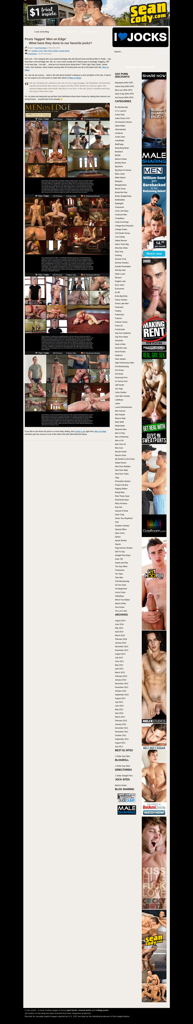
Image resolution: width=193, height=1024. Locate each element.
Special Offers (121, 529)
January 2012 (120, 724)
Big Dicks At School (123, 170)
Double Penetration (123, 266)
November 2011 (121, 732)
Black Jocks (120, 174)
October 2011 (120, 735)
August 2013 (120, 654)
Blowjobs (118, 181)
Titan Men (119, 578)
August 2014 (120, 621)
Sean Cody (119, 515)
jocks (41, 51)
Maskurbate (120, 426)
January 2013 (120, 680)
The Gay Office (121, 566)
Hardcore (119, 355)
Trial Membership (122, 581)
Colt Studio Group (122, 233)
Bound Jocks (120, 189)
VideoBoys (119, 596)
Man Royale (120, 415)
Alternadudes (120, 129)
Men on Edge (53, 51)
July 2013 (119, 658)
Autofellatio (119, 140)
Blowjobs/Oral (121, 185)
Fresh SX (119, 326)
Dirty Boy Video (121, 248)
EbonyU (118, 278)
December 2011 (121, 728)
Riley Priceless (121, 503)
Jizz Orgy (119, 389)
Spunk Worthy (121, 540)
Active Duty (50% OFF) (124, 86)
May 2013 (119, 665)
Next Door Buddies (123, 466)
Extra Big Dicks (121, 296)
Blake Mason (120, 178)
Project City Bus (121, 485)
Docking (118, 255)
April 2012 (119, 713)
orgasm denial (64, 51)
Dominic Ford (120, 259)
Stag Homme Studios (124, 548)
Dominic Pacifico (122, 263)
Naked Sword (120, 463)
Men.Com (119, 448)
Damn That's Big (122, 244)
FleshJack (119, 307)
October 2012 (120, 691)
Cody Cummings (122, 222)
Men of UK (119, 440)
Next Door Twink (122, 474)
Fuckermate (120, 329)
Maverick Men (121, 429)
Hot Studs (119, 374)
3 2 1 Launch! (120, 111)
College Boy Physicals (124, 226)
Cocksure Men (121, 215)
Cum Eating (120, 237)
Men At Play (120, 433)
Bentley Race (120, 163)
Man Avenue (120, 411)
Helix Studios (120, 359)
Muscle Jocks (120, 455)
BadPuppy (119, 144)
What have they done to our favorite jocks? (60, 43)
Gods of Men (120, 344)
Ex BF (117, 292)
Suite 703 (119, 559)
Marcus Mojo (120, 418)
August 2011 (120, 743)
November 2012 (121, 687)
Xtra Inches (120, 607)
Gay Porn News (40, 48)
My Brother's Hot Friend (125, 459)
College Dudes (121, 229)
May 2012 (119, 709)
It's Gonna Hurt (121, 381)
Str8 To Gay (120, 552)
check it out (80, 431)
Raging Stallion (121, 489)
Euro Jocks (119, 285)
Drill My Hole (120, 270)
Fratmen (118, 318)
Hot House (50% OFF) (124, 97)
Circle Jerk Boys (122, 211)
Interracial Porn (121, 378)
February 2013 (121, 676)
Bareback (119, 152)
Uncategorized (121, 589)
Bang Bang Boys (122, 148)
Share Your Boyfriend (124, 518)
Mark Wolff (119, 422)
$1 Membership (121, 107)
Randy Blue (120, 492)
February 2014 (121, 639)
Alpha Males (120, 126)
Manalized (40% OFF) (124, 83)
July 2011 (119, 746)
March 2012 (120, 717)
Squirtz (118, 544)
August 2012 (120, 698)
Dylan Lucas (120, 274)
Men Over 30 (120, 444)
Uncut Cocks (120, 592)
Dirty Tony (119, 252)
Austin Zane (120, 137)
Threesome (120, 570)
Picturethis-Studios (123, 481)
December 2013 (121, 646)
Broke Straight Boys (123, 196)
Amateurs (119, 133)
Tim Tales (119, 574)
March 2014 (120, 635)
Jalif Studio (119, 385)
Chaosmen (119, 207)
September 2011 (122, 739)
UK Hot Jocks (120, 585)
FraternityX (119, 315)
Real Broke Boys (122, 500)
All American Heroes (123, 122)
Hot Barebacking (122, 366)
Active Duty (120, 115)
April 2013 (119, 669)
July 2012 (119, 702)
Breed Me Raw (121, 192)
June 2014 (119, 624)
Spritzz (118, 537)
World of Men (120, 603)
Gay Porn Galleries (123, 333)
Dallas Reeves (121, 240)
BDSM (117, 155)
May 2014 (119, 628)
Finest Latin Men (122, 303)
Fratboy (118, 311)
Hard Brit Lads (121, 348)
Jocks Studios (121, 392)
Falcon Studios (121, 300)
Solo (117, 522)
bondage (35, 51)
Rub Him (118, 507)
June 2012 (119, 706)
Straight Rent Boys (123, 555)
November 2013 (121, 650)
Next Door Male (121, 470)
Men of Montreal (122, 437)
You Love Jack (121, 611)
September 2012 (122, 695)
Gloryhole (119, 340)
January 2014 (120, 643)
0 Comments (32, 54)
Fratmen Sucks (121, 322)
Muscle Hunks (121, 452)
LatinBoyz (119, 400)
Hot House (119, 370)
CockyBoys (119, 218)
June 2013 (119, 661)
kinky (46, 51)
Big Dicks (119, 166)
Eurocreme (119, 289)
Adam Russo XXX (122, 118)
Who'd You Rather (122, 600)
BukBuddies (120, 200)
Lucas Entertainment (123, 407)
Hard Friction (120, 352)
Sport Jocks (120, 533)
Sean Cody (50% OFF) (124, 94)
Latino (117, 403)
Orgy (117, 478)
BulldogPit (119, 203)
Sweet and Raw (121, 563)
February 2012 (121, 721)
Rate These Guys (122, 496)
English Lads (120, 281)
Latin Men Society (122, 396)
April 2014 (119, 632)
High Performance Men (124, 363)
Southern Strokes (122, 526)
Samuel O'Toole (121, 511)
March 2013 (120, 672)
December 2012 (121, 684)
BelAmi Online (121, 159)
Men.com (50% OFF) (123, 90)
